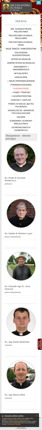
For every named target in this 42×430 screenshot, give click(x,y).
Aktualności (21, 73)
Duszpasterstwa (21, 96)
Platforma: (21, 427)
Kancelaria (21, 77)
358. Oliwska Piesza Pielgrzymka (21, 30)
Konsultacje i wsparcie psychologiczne (21, 111)
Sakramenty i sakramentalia (21, 68)
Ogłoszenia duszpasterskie (21, 53)
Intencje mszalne (21, 59)
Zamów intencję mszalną (21, 63)
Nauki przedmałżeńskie (21, 81)
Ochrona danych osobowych (21, 128)
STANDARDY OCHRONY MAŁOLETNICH (21, 122)
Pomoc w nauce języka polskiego (21, 105)
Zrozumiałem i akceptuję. (14, 424)
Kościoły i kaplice (21, 100)
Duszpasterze (21, 88)
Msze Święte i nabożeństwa (21, 49)
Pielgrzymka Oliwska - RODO (21, 43)
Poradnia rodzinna (21, 85)
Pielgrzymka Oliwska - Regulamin (21, 36)
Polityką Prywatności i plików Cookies (18, 420)
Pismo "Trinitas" (20, 92)
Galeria (21, 117)
